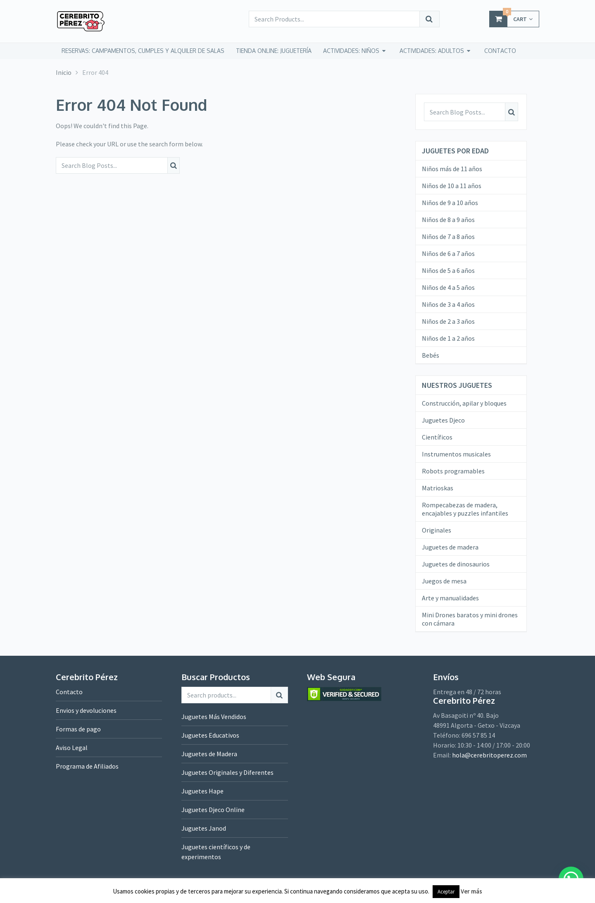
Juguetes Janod (203, 828)
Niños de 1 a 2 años (448, 338)
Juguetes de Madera (209, 754)
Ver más (471, 891)
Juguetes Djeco (443, 420)
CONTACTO (500, 50)
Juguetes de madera (450, 547)
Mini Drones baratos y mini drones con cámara (470, 619)
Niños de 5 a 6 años (448, 270)
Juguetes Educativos (210, 735)
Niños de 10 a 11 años (451, 186)
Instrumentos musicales (456, 454)
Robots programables (453, 471)
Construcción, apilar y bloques (464, 403)
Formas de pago (78, 729)
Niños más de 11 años (452, 169)
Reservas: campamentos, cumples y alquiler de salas (143, 50)
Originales (436, 530)
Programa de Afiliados (87, 766)
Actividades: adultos (432, 50)
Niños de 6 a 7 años (448, 253)
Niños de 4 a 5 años (448, 287)
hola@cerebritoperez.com (489, 755)
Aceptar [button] (446, 891)
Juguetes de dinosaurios (456, 564)
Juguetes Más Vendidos (213, 716)
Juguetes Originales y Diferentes (227, 772)
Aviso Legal (72, 747)
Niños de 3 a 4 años (448, 304)
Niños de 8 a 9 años (448, 219)
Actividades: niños (351, 50)
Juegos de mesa (444, 581)
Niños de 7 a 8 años (448, 236)
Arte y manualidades (450, 598)
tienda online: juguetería (274, 50)
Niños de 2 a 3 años (448, 321)
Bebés (430, 355)
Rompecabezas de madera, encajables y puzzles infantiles (465, 509)
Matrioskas (437, 488)
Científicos (437, 437)
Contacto (69, 692)
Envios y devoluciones (86, 710)
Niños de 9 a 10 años (450, 202)
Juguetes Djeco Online (213, 809)
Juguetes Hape (202, 791)
